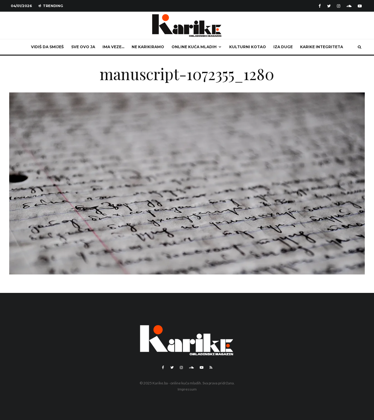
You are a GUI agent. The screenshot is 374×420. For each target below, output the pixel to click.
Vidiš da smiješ (47, 47)
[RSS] (210, 367)
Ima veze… (113, 47)
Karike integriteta (321, 47)
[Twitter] (329, 6)
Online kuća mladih (194, 47)
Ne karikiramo (148, 47)
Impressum (187, 389)
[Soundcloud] (349, 6)
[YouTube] (360, 6)
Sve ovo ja (83, 47)
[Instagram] (338, 6)
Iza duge (283, 47)
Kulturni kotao (247, 47)
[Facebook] (319, 6)
